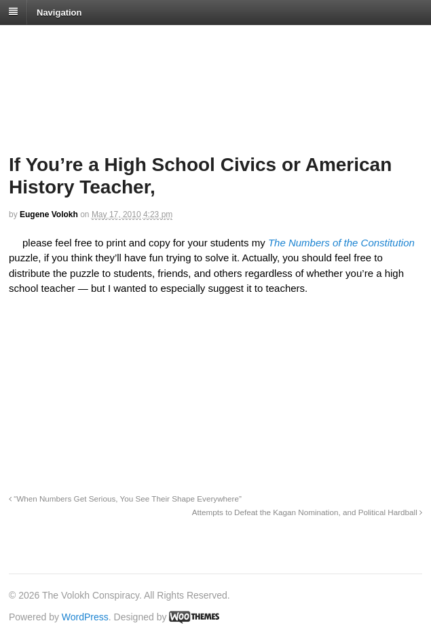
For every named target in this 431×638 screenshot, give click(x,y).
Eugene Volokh (49, 214)
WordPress (85, 617)
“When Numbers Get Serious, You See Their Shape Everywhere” (125, 498)
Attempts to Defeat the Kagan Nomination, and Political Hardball (307, 512)
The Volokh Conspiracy (104, 41)
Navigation (59, 12)
